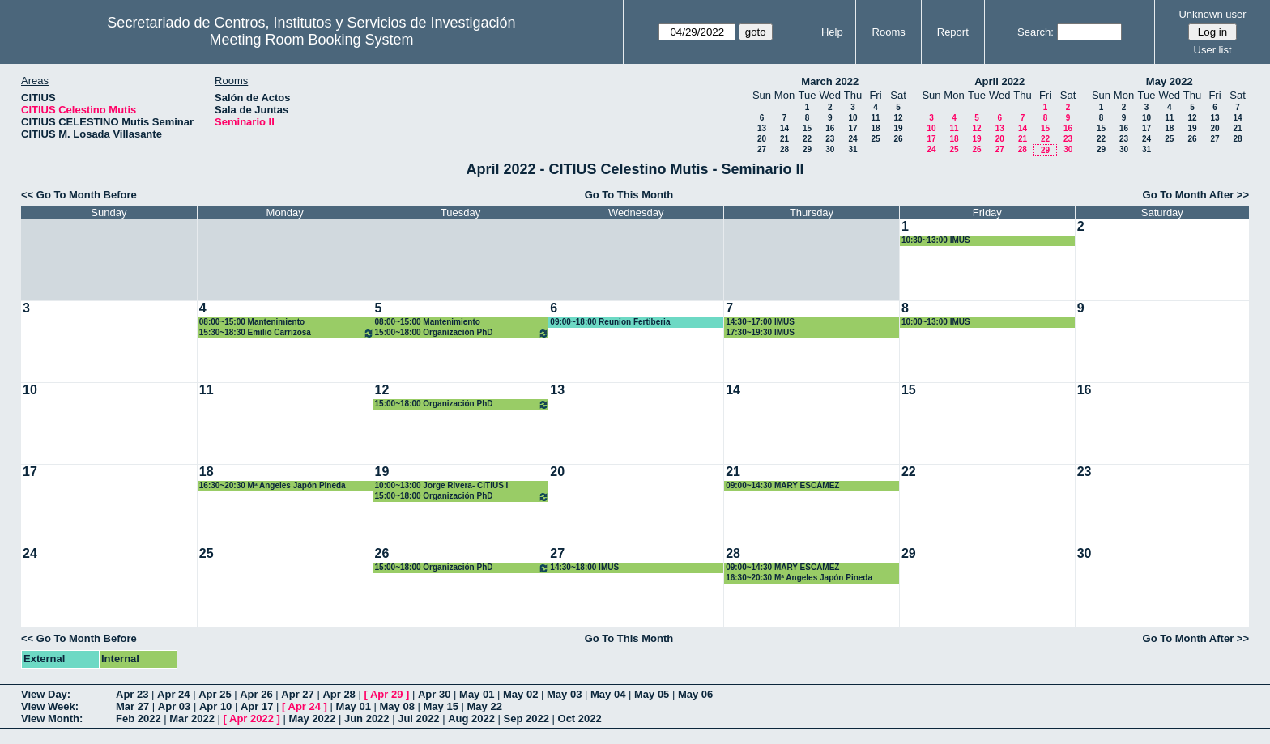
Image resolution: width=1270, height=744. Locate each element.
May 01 (476, 694)
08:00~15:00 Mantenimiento (252, 321)
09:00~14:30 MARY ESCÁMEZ (782, 485)
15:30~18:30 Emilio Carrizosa (286, 333)
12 (897, 117)
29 (807, 149)
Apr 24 (173, 694)
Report (953, 32)
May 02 (520, 694)
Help (832, 32)
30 (829, 149)
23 (829, 138)
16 (829, 128)
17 (852, 128)
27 (761, 149)
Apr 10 (215, 706)
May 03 (564, 694)
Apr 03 (174, 706)
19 (897, 128)
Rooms (889, 32)
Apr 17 (257, 706)
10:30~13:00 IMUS (935, 240)
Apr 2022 (251, 718)
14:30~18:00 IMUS (584, 567)
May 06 (695, 694)
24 (852, 138)
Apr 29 (386, 694)
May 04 (607, 694)
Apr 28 (338, 694)
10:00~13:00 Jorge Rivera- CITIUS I (442, 485)
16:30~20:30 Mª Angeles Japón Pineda (272, 485)
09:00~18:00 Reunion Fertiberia (610, 321)
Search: (1035, 32)
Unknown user (1212, 14)
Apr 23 (132, 694)
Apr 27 (297, 694)
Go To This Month (629, 195)
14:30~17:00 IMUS (760, 321)
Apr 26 (256, 694)
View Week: (50, 706)
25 (875, 138)
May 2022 (1169, 81)
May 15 (441, 706)
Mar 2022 (192, 718)
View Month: (52, 718)
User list (1213, 50)
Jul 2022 (418, 718)
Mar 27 (132, 706)
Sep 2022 (526, 718)
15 (807, 128)
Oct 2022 (580, 718)
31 (852, 149)
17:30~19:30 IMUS (760, 332)
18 (875, 128)
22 (807, 138)
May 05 (651, 694)
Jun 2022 (367, 718)
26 (897, 138)
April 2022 (999, 81)
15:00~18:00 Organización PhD (462, 333)
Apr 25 (214, 694)
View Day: (45, 694)
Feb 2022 (138, 718)
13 (761, 128)
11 (875, 117)
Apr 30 (434, 694)
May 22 (484, 706)
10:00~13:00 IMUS (935, 321)
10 (852, 117)
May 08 (397, 706)
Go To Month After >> (1196, 195)
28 (784, 149)
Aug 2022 (471, 718)
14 (784, 128)
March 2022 (830, 81)
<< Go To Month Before (79, 195)
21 (784, 138)
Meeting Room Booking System (311, 40)
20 (761, 138)
